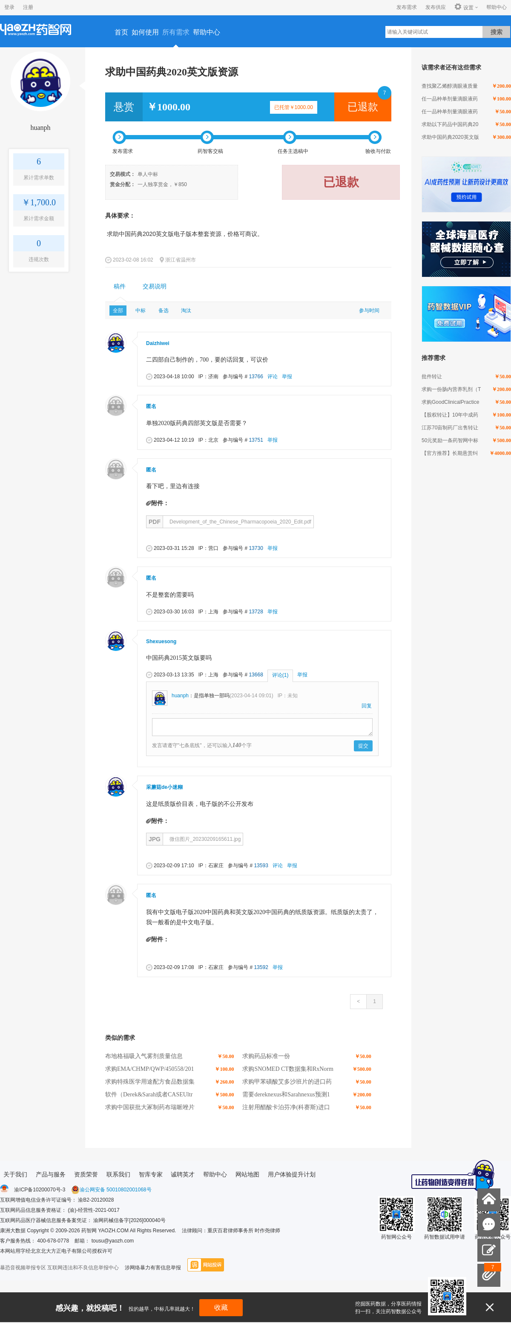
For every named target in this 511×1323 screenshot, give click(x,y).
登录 (9, 7)
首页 (121, 32)
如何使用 (145, 32)
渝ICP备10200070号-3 (39, 1190)
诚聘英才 (183, 1174)
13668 (256, 675)
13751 (256, 440)
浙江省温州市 (180, 260)
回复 (367, 706)
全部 (118, 310)
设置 (464, 7)
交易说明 (155, 286)
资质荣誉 (86, 1174)
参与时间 (369, 310)
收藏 (221, 1307)
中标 (140, 310)
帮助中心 (496, 7)
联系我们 (118, 1174)
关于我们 (15, 1174)
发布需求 (406, 7)
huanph (40, 127)
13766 (256, 377)
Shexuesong (161, 641)
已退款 (362, 106)
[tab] (119, 286)
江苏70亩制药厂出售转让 (450, 428)
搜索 (496, 32)
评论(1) (280, 675)
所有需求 (175, 32)
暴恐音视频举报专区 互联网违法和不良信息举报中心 (59, 1268)
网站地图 (247, 1174)
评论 (272, 377)
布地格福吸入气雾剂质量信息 (144, 1056)
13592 (261, 967)
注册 (28, 7)
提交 (363, 746)
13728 (256, 612)
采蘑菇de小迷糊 (164, 787)
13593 (261, 866)
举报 (287, 377)
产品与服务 (51, 1174)
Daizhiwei (157, 343)
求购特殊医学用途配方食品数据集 (150, 1082)
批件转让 (432, 377)
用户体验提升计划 (292, 1174)
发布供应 (435, 7)
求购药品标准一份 (266, 1056)
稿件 (120, 286)
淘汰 (186, 310)
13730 (256, 548)
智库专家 (151, 1174)
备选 (163, 310)
